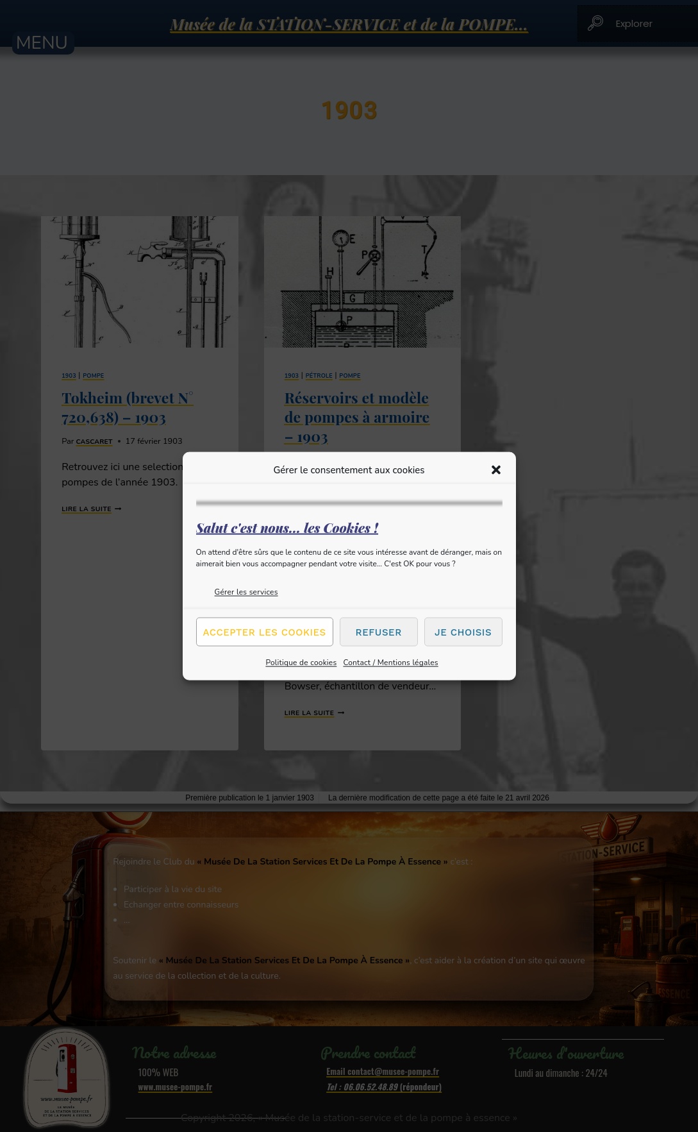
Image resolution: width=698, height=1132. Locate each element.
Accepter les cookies (264, 632)
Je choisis (463, 632)
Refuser (379, 632)
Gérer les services (246, 592)
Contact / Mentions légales (390, 662)
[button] (496, 469)
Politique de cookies (301, 662)
